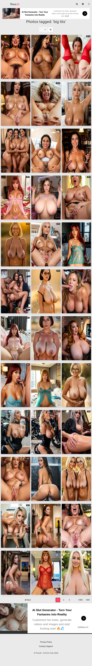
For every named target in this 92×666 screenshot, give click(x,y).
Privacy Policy (46, 642)
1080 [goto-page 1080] (80, 600)
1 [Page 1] (57, 600)
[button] (83, 4)
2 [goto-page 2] (63, 600)
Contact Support (46, 646)
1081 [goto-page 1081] (88, 600)
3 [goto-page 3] (69, 600)
